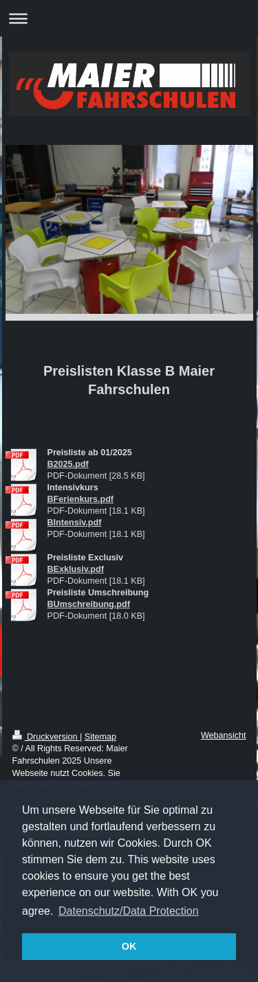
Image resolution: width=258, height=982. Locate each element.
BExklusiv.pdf (75, 569)
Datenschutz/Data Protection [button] (128, 911)
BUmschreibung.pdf (88, 604)
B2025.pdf (68, 464)
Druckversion (46, 737)
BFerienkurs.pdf (80, 499)
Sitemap (100, 737)
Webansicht (223, 735)
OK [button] (129, 946)
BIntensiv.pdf (74, 522)
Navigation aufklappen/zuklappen (129, 18)
